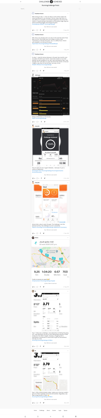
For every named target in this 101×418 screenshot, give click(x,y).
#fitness (39, 64)
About (48, 410)
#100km (50, 340)
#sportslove (35, 43)
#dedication (57, 227)
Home (35, 410)
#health (34, 64)
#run (40, 170)
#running (35, 340)
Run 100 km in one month (50, 27)
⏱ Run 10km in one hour (50, 283)
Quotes (54, 410)
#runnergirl (35, 170)
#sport (34, 118)
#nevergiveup (36, 24)
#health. (42, 24)
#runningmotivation (57, 170)
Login (59, 410)
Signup (65, 410)
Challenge (41, 410)
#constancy (63, 227)
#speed (53, 281)
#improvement (36, 281)
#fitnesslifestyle (53, 43)
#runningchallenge (50, 24)
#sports (34, 227)
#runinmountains (37, 172)
